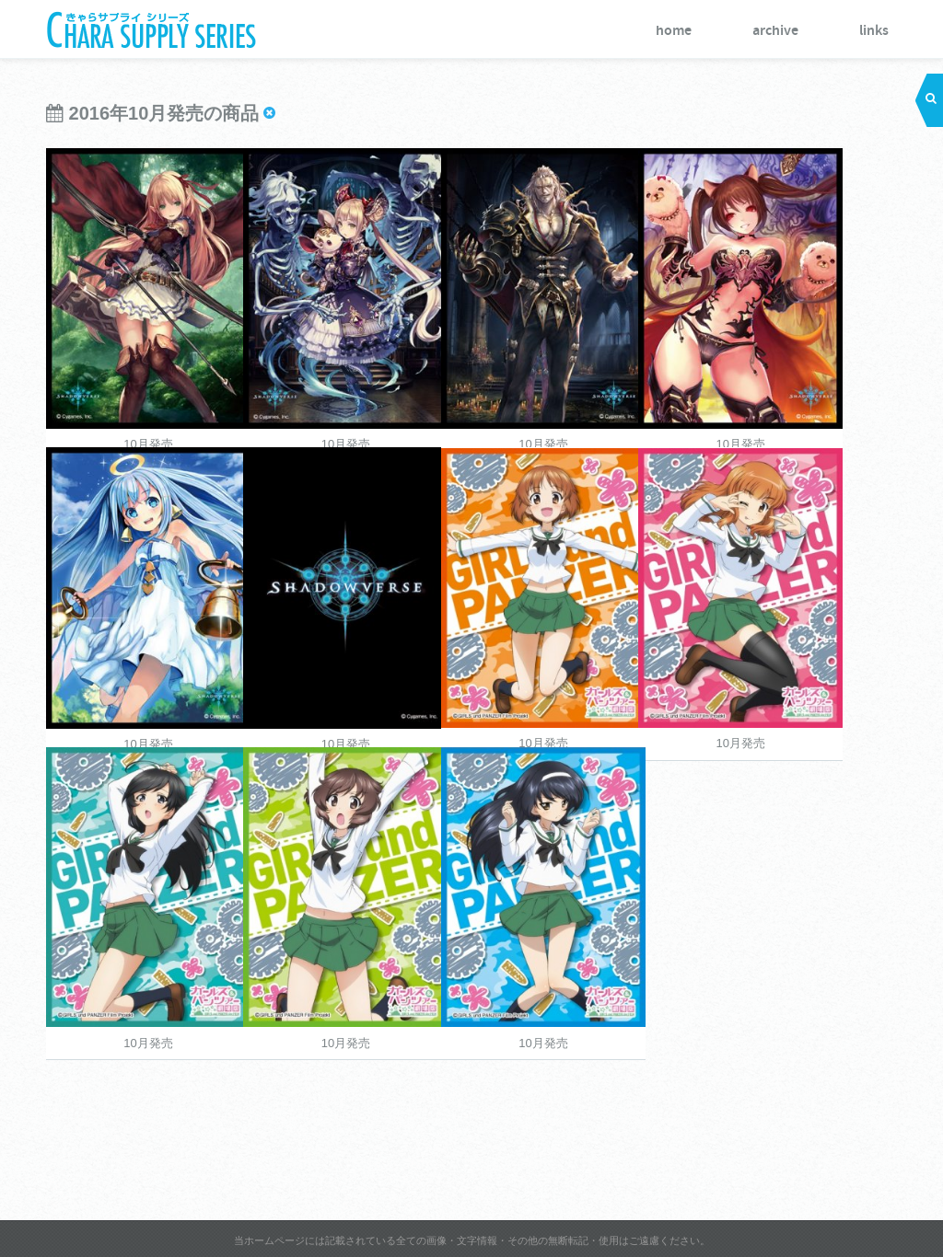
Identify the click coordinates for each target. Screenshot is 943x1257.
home (674, 30)
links (874, 30)
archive (775, 30)
